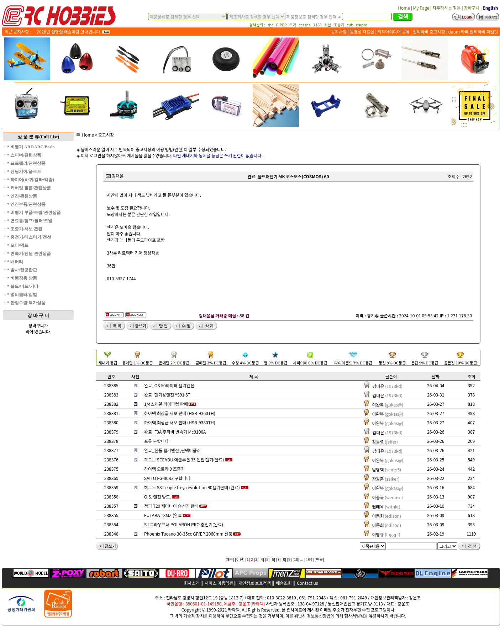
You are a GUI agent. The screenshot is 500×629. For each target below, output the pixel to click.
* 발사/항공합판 (22, 269)
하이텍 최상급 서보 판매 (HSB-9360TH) (179, 413)
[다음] (309, 559)
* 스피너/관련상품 (24, 155)
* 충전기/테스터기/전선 (29, 237)
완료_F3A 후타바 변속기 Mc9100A (175, 432)
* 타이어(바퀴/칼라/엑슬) (30, 179)
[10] (296, 559)
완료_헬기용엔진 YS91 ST (167, 395)
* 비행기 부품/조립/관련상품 (34, 212)
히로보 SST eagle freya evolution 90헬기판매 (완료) (192, 487)
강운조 (415, 597)
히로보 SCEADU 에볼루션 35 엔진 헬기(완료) (184, 459)
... (302, 559)
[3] (256, 559)
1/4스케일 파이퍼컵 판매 (166, 404)
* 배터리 (15, 261)
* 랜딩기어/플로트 (24, 171)
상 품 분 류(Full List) (38, 136)
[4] (261, 559)
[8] (283, 559)
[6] (272, 559)
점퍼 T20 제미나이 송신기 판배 (171, 506)
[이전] (239, 559)
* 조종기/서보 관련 (24, 228)
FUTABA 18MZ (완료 (163, 515)
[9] (289, 559)
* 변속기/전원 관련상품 (29, 253)
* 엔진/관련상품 (22, 196)
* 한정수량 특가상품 (26, 302)
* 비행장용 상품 (22, 278)
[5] (267, 559)
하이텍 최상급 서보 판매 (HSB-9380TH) (179, 422)
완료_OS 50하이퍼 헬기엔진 (169, 385)
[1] (247, 559)
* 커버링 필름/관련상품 (29, 187)
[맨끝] (319, 559)
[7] (278, 559)
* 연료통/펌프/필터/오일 (29, 220)
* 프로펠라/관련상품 (26, 163)
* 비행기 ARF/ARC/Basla (30, 146)
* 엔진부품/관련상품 (26, 204)
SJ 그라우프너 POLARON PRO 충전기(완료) (183, 524)
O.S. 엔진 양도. (157, 497)
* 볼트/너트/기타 (22, 286)
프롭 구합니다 (156, 441)
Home (85, 135)
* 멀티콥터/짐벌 (22, 294)
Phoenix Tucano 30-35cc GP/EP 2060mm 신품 (188, 534)
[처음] (229, 559)
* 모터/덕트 (17, 245)
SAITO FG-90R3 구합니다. (167, 478)
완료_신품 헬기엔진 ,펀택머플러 (172, 450)
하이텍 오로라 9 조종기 (164, 469)
